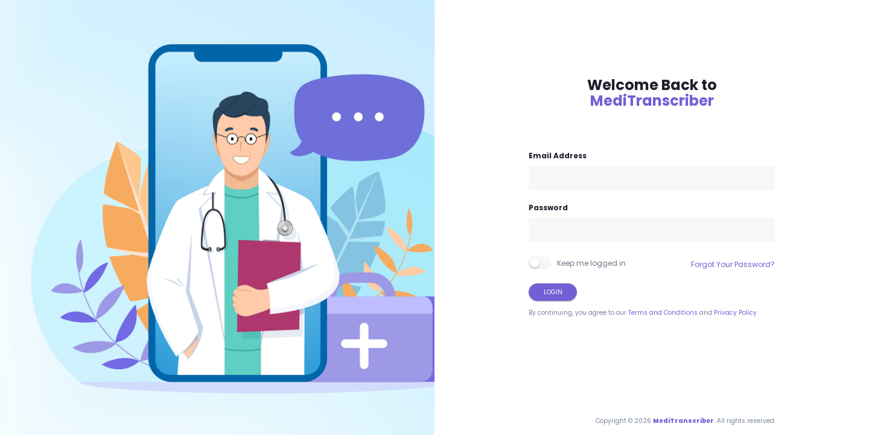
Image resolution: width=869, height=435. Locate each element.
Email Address (558, 155)
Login (553, 292)
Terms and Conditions (663, 312)
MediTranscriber (652, 101)
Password (548, 207)
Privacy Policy (735, 312)
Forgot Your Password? (733, 264)
